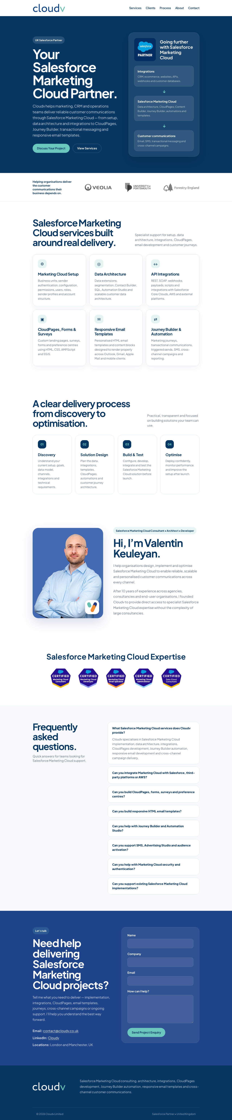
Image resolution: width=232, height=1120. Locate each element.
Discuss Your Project (51, 148)
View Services (87, 148)
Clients (150, 8)
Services (135, 8)
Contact (193, 8)
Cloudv (53, 1038)
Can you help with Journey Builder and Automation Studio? (148, 828)
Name (131, 935)
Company (134, 954)
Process (165, 8)
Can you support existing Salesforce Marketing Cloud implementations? (149, 886)
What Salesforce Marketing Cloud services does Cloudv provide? (151, 730)
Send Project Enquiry (146, 1032)
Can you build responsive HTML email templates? (147, 811)
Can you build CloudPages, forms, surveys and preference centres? (153, 794)
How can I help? (138, 991)
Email (131, 972)
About (179, 8)
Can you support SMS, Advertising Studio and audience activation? (151, 847)
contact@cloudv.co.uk (60, 1031)
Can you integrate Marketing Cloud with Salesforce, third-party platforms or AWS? (153, 775)
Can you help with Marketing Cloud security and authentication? (146, 867)
